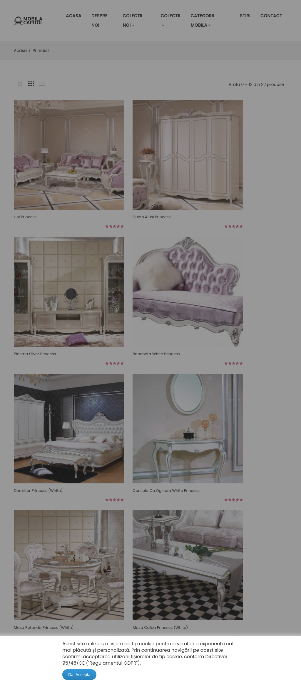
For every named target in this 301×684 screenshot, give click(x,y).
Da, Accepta (79, 674)
